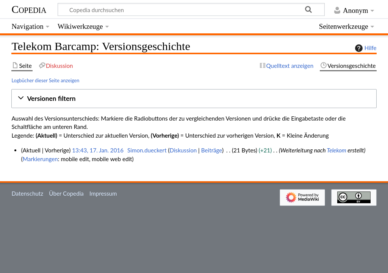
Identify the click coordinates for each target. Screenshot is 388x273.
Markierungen (40, 158)
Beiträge (211, 150)
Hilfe (365, 48)
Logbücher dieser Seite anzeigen (45, 80)
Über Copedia (66, 193)
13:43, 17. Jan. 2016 (98, 150)
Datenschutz (27, 193)
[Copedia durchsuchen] (191, 9)
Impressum (103, 193)
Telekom (336, 150)
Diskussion (183, 150)
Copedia (28, 9)
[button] (194, 99)
